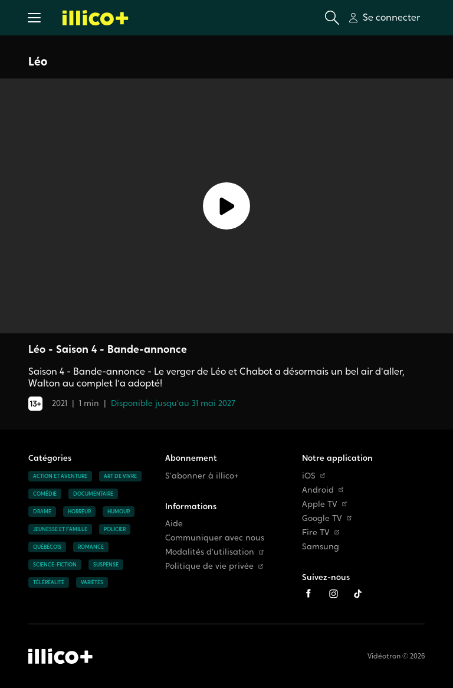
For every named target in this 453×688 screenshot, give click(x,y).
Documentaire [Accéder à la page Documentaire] (93, 493)
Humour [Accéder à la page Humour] (118, 511)
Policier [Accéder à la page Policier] (115, 529)
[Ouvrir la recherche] (332, 17)
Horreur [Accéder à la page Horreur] (79, 511)
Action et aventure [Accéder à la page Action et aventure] (60, 476)
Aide (174, 524)
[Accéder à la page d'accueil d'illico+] (60, 656)
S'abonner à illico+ (202, 476)
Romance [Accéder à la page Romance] (91, 547)
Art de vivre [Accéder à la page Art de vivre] (120, 476)
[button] (34, 18)
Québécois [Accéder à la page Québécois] (47, 547)
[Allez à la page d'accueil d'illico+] (96, 17)
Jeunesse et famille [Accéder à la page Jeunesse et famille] (60, 529)
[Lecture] (226, 205)
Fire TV (320, 533)
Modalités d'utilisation (214, 552)
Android (322, 490)
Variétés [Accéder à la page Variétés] (92, 582)
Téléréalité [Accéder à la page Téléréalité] (48, 582)
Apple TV (324, 504)
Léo (37, 61)
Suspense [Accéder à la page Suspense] (106, 564)
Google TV (327, 518)
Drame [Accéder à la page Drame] (42, 511)
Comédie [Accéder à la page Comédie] (45, 493)
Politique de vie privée (214, 566)
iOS (313, 476)
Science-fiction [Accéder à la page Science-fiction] (55, 564)
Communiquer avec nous (214, 538)
